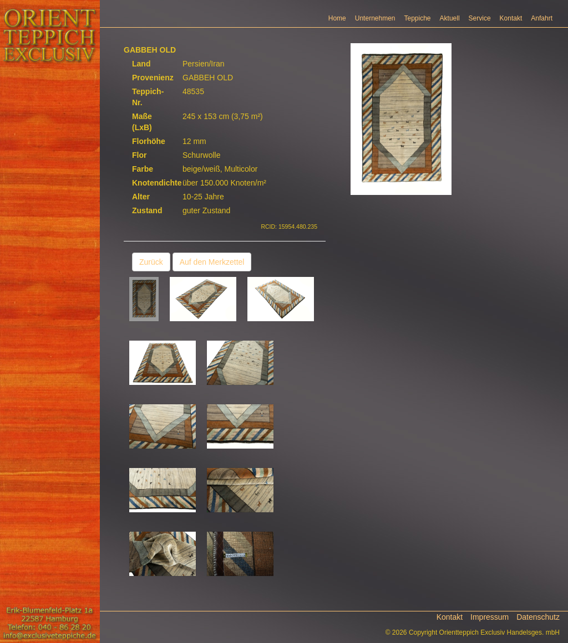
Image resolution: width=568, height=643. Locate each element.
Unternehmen (375, 18)
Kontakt (511, 18)
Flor (139, 155)
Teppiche (417, 18)
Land (141, 63)
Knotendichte (153, 182)
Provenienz (153, 77)
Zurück (151, 262)
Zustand (147, 210)
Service (480, 18)
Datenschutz (538, 617)
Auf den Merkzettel (212, 262)
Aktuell (450, 18)
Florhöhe (148, 141)
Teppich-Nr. (148, 97)
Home (337, 18)
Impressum (489, 617)
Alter (141, 196)
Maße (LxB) (142, 122)
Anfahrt (541, 18)
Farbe (142, 168)
